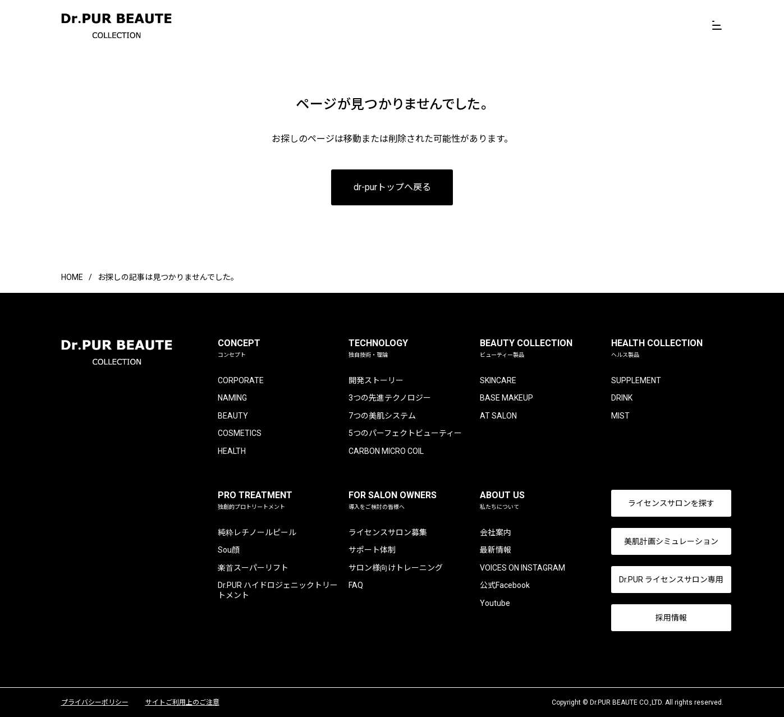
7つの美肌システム (380, 415)
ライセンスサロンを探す (663, 503)
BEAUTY (233, 415)
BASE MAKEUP (501, 397)
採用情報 (662, 617)
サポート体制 (369, 549)
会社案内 (490, 532)
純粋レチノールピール (257, 532)
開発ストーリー (373, 380)
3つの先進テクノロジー (387, 397)
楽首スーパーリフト (253, 567)
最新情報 (490, 549)
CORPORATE (241, 380)
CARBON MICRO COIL (383, 451)
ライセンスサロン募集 (385, 532)
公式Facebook (499, 585)
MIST (611, 415)
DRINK (612, 397)
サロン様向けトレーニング (393, 567)
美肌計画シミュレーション (663, 541)
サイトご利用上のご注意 (182, 702)
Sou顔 (229, 549)
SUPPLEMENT (627, 380)
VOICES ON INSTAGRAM (517, 567)
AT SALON (492, 415)
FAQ (353, 585)
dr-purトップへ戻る (392, 187)
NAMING (232, 397)
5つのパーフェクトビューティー (403, 433)
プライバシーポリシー (95, 702)
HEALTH (232, 451)
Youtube (489, 603)
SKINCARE (492, 380)
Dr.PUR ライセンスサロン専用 (663, 579)
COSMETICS (240, 433)
